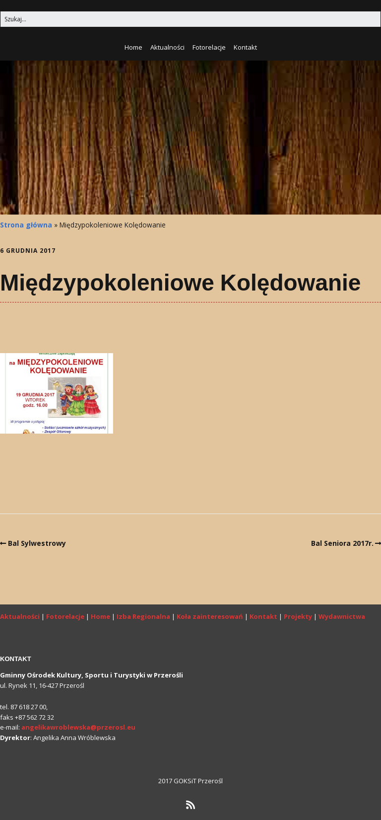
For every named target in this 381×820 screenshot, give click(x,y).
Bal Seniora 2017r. (342, 543)
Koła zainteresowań (210, 616)
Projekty (298, 616)
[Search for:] (190, 19)
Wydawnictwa (341, 616)
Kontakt (245, 47)
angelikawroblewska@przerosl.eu (78, 727)
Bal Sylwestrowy (37, 543)
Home (133, 47)
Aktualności (167, 47)
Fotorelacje (209, 47)
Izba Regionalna (143, 616)
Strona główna (26, 224)
